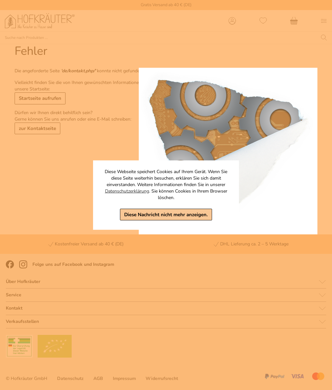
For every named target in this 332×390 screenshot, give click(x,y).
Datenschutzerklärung (127, 191)
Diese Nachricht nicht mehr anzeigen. (166, 214)
